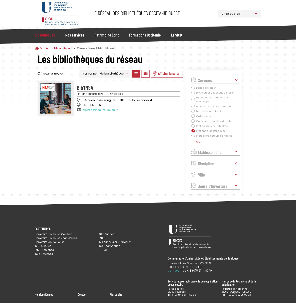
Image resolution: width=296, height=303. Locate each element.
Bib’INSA (85, 87)
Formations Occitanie (145, 34)
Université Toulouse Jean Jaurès (56, 238)
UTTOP (103, 250)
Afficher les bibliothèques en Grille (145, 74)
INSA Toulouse (44, 254)
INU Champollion (109, 246)
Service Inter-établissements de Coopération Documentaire (60, 13)
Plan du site (115, 294)
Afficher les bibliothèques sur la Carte (167, 74)
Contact (82, 294)
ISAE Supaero (107, 234)
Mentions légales (44, 294)
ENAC (102, 238)
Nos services (74, 34)
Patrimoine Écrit (107, 34)
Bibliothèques (45, 34)
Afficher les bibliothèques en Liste (135, 74)
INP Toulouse (43, 246)
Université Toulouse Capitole (53, 234)
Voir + (200, 142)
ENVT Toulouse (44, 250)
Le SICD (176, 34)
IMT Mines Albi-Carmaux (115, 242)
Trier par (86, 73)
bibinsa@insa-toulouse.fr (100, 110)
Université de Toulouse (50, 242)
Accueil (44, 48)
